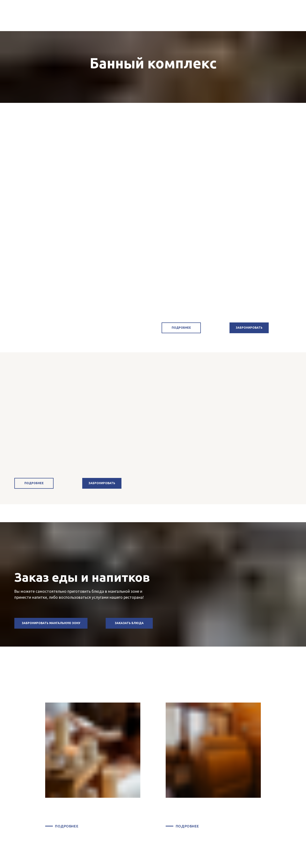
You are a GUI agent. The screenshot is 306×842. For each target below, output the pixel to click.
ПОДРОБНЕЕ (66, 826)
